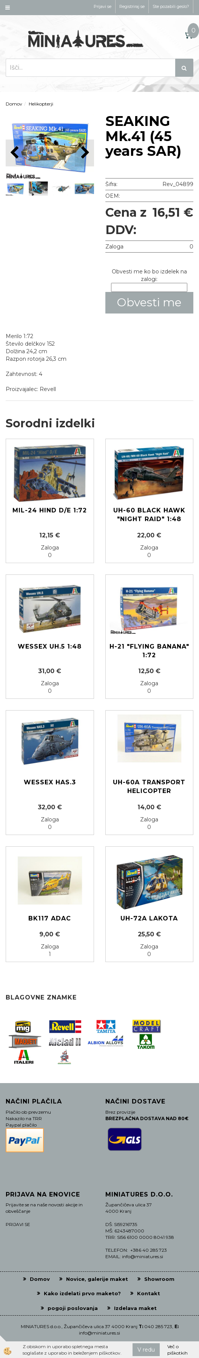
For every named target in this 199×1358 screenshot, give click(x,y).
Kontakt (148, 1293)
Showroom (159, 1279)
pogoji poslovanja (73, 1308)
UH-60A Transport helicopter (149, 787)
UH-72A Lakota (149, 918)
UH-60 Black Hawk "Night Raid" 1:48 (149, 515)
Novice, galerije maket (97, 1279)
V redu (146, 1349)
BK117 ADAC (49, 918)
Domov (14, 104)
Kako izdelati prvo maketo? (82, 1293)
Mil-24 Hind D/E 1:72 (49, 510)
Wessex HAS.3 (50, 782)
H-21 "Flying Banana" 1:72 (149, 651)
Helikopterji (41, 104)
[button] (84, 153)
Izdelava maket (135, 1308)
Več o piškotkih (177, 1350)
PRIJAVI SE (18, 1224)
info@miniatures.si (99, 1333)
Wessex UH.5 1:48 (50, 646)
